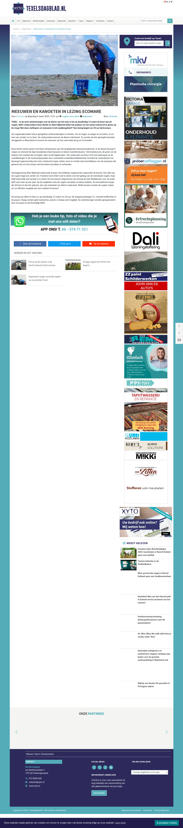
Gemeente (51, 21)
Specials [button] (71, 21)
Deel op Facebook (30, 243)
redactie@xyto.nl (36, 796)
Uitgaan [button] (89, 21)
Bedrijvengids (38, 21)
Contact (110, 21)
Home (16, 29)
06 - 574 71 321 (75, 229)
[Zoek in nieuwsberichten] (153, 21)
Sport (81, 21)
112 (18, 21)
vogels (65, 116)
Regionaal (62, 21)
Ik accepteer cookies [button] (167, 823)
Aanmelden (99, 807)
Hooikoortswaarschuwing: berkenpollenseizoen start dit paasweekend (151, 634)
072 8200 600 (35, 792)
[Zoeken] (170, 21)
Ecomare (113, 116)
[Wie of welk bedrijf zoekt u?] (149, 43)
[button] (13, 746)
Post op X (64, 243)
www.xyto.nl (34, 800)
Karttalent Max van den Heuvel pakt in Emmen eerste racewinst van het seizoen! (154, 613)
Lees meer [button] (120, 823)
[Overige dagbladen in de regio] (149, 786)
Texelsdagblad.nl (46, 8)
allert (76, 116)
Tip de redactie (98, 243)
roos (71, 116)
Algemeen (26, 21)
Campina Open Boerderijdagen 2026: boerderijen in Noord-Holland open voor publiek (154, 552)
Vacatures (100, 21)
